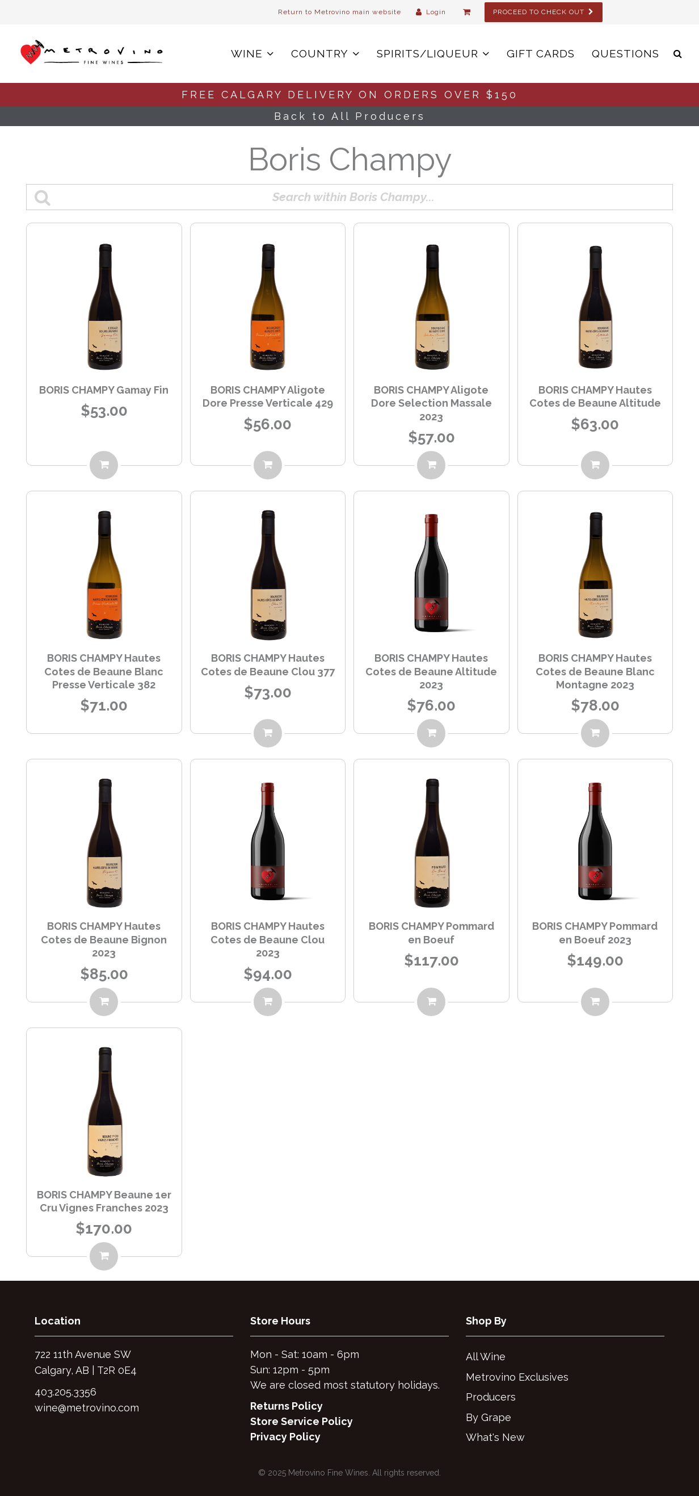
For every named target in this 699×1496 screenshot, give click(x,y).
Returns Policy (286, 1406)
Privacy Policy (285, 1437)
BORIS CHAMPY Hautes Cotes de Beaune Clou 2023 (267, 939)
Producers (491, 1397)
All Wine (486, 1357)
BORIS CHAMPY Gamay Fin (104, 390)
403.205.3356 (65, 1392)
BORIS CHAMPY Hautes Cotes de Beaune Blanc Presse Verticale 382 (103, 671)
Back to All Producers (350, 116)
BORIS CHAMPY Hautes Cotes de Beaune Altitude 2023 (431, 671)
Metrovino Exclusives (517, 1377)
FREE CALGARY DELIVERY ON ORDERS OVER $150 (350, 95)
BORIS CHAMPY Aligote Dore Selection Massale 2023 (431, 403)
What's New (495, 1437)
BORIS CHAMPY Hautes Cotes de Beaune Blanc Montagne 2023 (595, 671)
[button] (677, 53)
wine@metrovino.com (87, 1408)
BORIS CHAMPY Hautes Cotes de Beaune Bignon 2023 (104, 939)
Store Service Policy (301, 1421)
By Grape (488, 1417)
